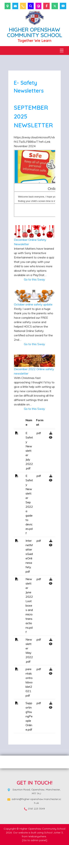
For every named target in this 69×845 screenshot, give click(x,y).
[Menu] (61, 50)
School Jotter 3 (53, 832)
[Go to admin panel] (34, 840)
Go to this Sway (34, 279)
